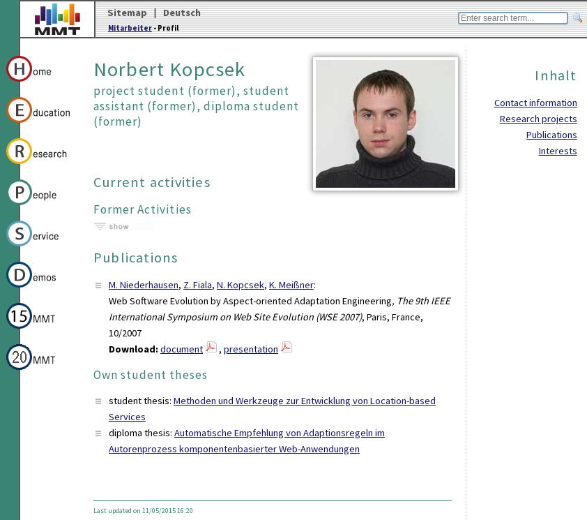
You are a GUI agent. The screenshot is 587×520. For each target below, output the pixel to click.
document (181, 349)
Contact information (535, 102)
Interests (558, 150)
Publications (551, 134)
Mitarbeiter (130, 28)
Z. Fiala (197, 284)
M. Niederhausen (143, 284)
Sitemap (127, 12)
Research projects (538, 118)
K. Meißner (291, 284)
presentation (251, 349)
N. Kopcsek (240, 284)
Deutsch (182, 12)
